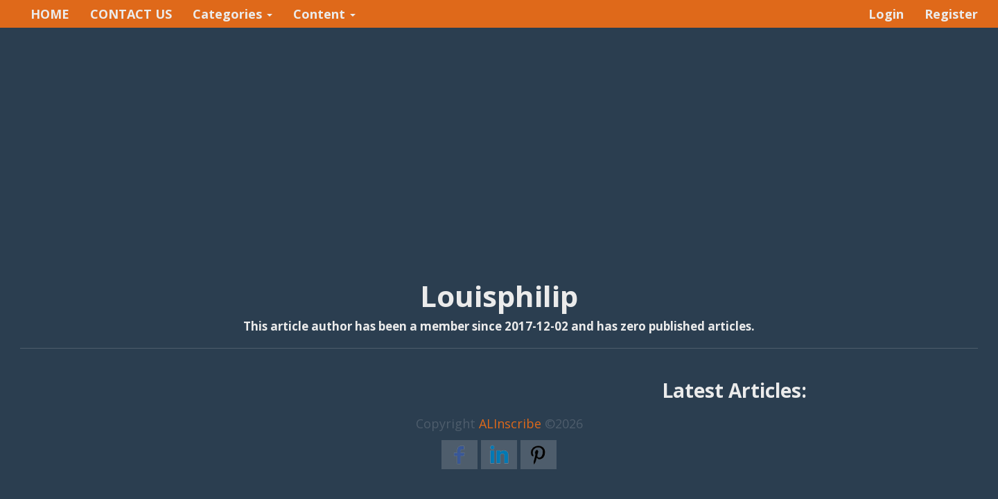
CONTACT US (131, 14)
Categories (232, 14)
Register (951, 14)
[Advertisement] (499, 139)
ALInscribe (510, 423)
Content (324, 14)
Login (886, 14)
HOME (49, 14)
